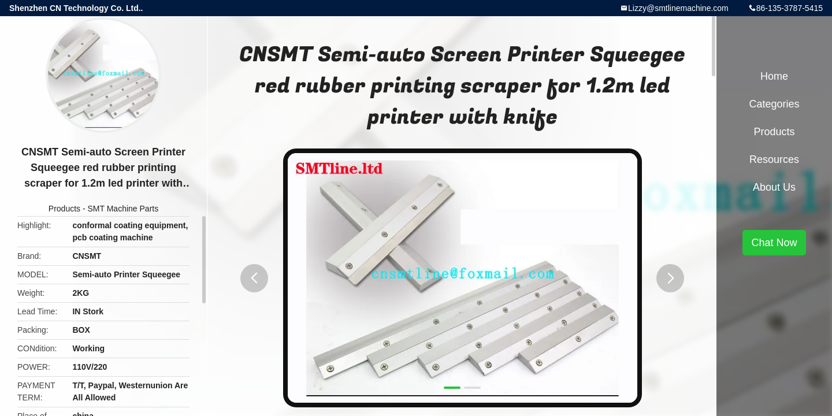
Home (774, 76)
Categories (774, 104)
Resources (774, 159)
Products (64, 208)
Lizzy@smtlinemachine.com (678, 8)
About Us (774, 187)
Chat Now (774, 242)
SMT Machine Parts (123, 208)
